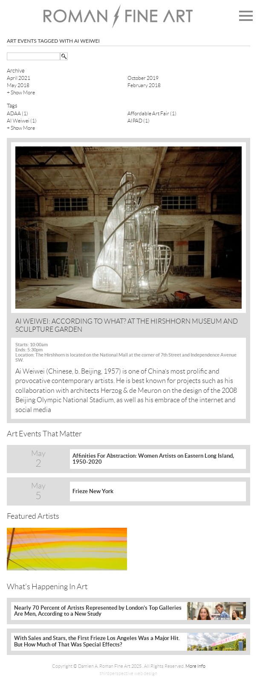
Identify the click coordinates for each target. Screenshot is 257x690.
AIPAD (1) (138, 120)
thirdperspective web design (128, 673)
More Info (195, 666)
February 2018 (144, 85)
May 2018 (18, 85)
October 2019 (143, 78)
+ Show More (21, 92)
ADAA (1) (17, 113)
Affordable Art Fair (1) (151, 113)
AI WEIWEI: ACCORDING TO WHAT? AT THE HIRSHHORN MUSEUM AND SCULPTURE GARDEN (126, 325)
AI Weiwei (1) (22, 120)
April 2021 (18, 78)
